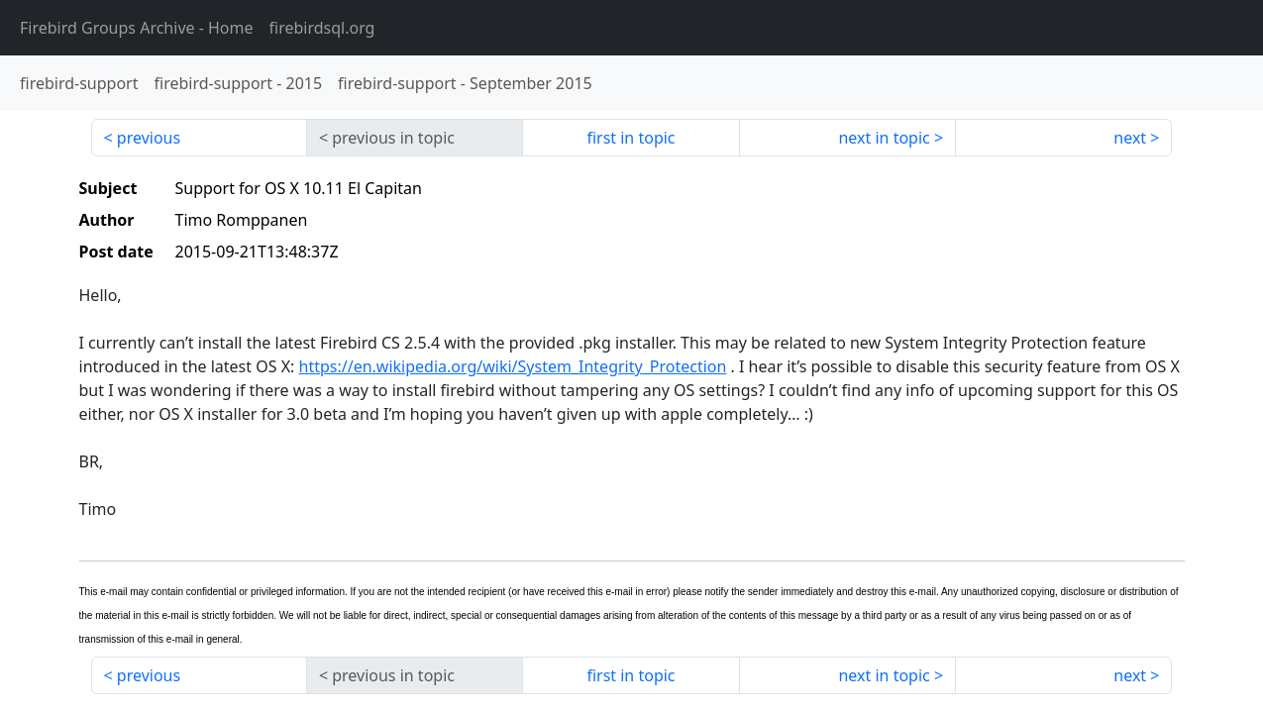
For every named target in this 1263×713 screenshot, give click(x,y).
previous (148, 138)
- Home (137, 28)
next (1129, 138)
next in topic (883, 138)
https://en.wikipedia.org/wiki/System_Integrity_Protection (513, 366)
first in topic (630, 138)
